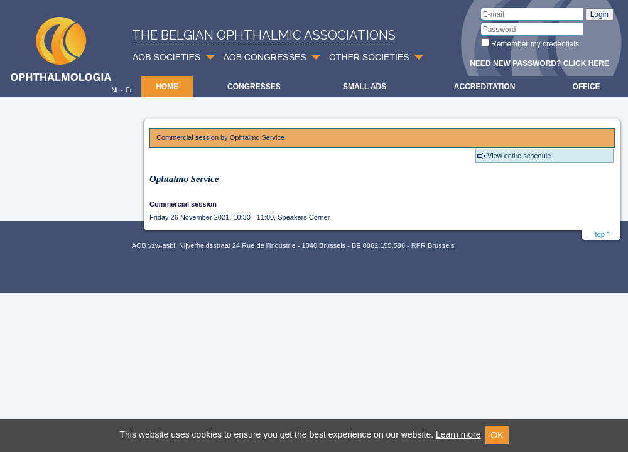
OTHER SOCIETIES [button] (369, 57)
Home (167, 86)
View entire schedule (519, 155)
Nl (114, 90)
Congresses (254, 86)
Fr (129, 90)
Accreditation (485, 86)
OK (496, 435)
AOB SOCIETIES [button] (166, 57)
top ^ (602, 234)
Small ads (364, 86)
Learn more (458, 434)
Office (586, 86)
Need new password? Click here (539, 63)
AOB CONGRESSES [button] (264, 57)
